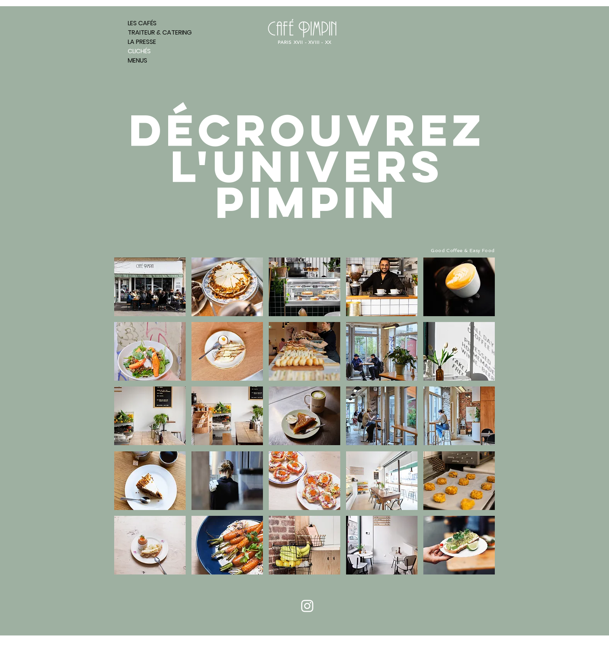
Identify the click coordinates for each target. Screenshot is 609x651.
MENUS (137, 60)
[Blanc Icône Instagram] (307, 606)
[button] (150, 287)
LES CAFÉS (142, 23)
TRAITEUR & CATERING (159, 32)
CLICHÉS (139, 51)
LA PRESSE (142, 41)
